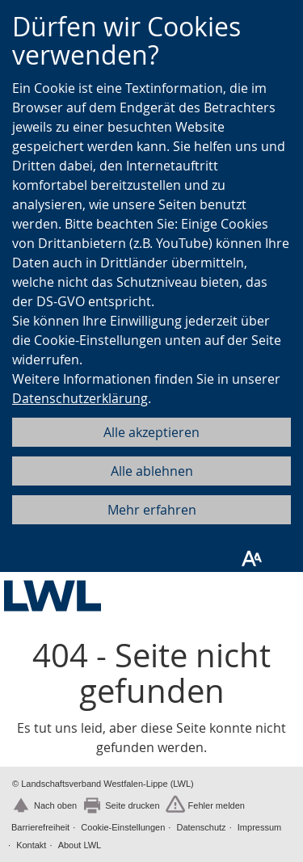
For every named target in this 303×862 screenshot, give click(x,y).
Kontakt (31, 845)
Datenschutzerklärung (80, 398)
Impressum (259, 827)
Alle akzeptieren (151, 432)
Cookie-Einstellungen (123, 827)
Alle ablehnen (152, 471)
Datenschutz (200, 827)
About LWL (80, 845)
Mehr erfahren (151, 510)
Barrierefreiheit (40, 827)
